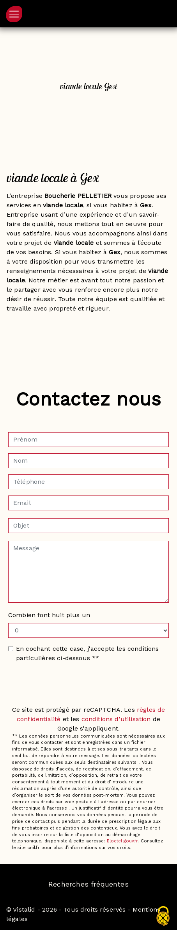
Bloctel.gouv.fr (122, 841)
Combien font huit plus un (49, 615)
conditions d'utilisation (116, 719)
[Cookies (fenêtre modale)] (163, 916)
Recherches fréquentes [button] (88, 884)
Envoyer (88, 687)
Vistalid (24, 909)
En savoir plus (88, 336)
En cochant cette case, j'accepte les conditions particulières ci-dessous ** (87, 653)
